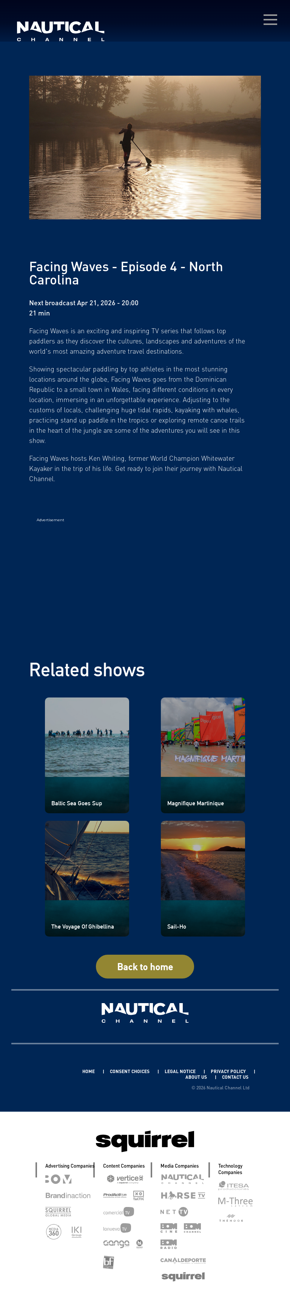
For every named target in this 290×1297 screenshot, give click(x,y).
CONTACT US (235, 1077)
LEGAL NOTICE (181, 1071)
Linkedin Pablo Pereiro (46, 1071)
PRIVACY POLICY (229, 1071)
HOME (89, 1071)
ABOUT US (196, 1077)
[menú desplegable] (270, 19)
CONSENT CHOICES (130, 1071)
